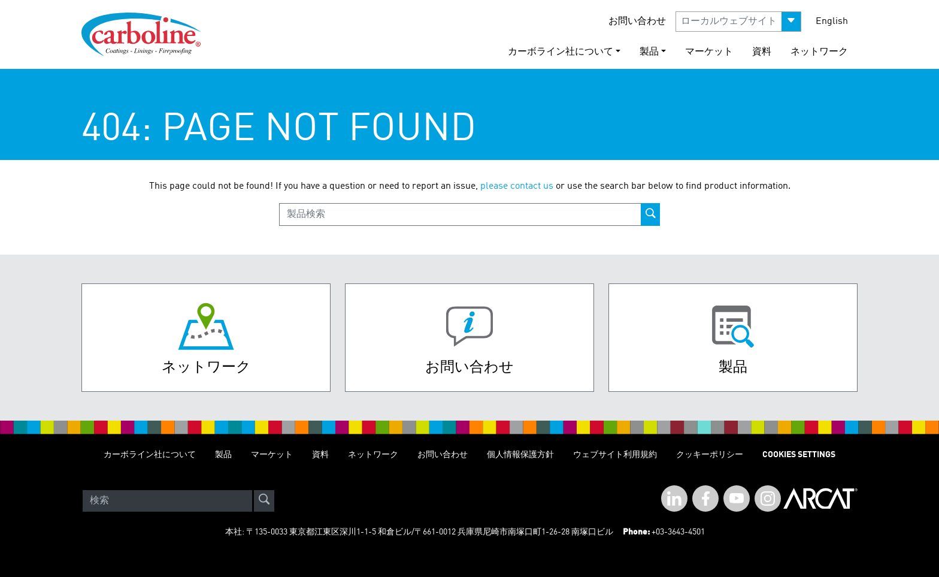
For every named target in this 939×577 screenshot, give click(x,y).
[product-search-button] (650, 214)
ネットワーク (819, 52)
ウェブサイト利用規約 (615, 455)
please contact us (516, 186)
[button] (738, 21)
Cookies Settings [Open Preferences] (798, 455)
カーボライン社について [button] (560, 52)
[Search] (167, 501)
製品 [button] (649, 52)
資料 (761, 52)
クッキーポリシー (709, 455)
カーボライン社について (150, 455)
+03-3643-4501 (678, 532)
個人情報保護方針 (520, 455)
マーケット (709, 52)
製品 (223, 455)
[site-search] (264, 501)
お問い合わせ (637, 21)
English (832, 21)
